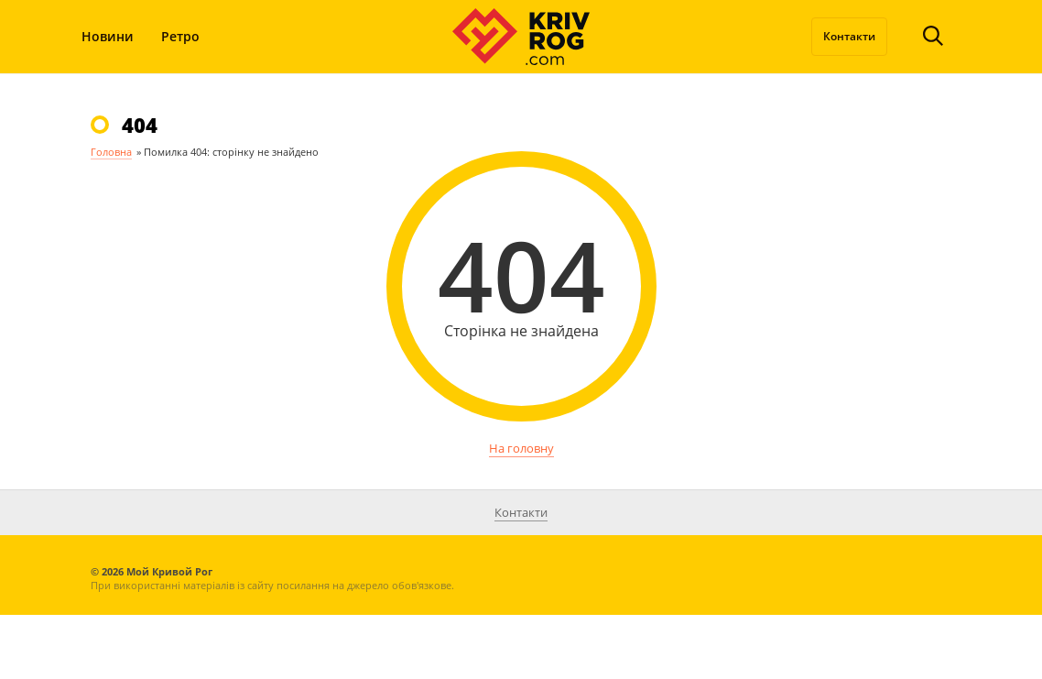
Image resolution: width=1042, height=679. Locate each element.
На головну (521, 448)
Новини (107, 36)
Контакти (849, 36)
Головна (111, 152)
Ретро (180, 36)
